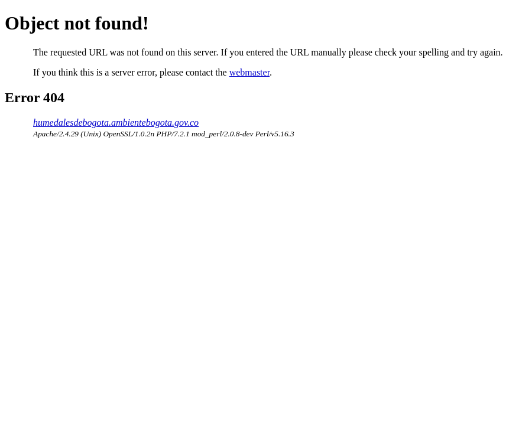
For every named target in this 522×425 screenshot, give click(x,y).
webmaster (249, 72)
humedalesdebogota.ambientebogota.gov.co (116, 122)
